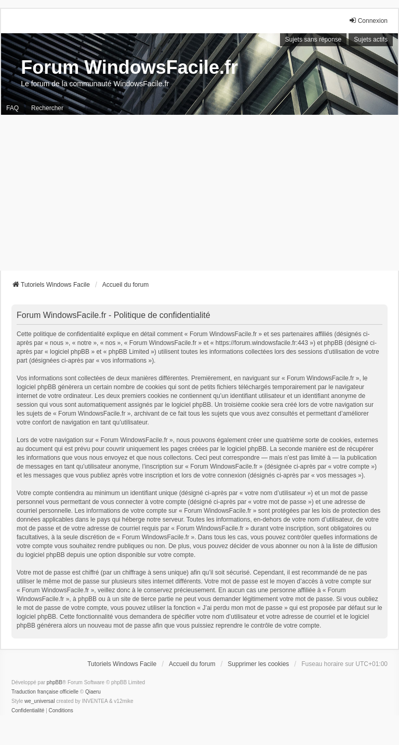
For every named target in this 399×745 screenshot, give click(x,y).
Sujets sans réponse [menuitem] (313, 39)
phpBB (54, 682)
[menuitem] (27, 710)
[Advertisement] (199, 192)
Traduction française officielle (44, 692)
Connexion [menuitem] (368, 20)
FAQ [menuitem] (12, 108)
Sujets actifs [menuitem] (371, 39)
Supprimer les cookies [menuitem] (258, 664)
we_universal (39, 701)
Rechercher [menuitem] (47, 108)
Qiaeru (93, 692)
